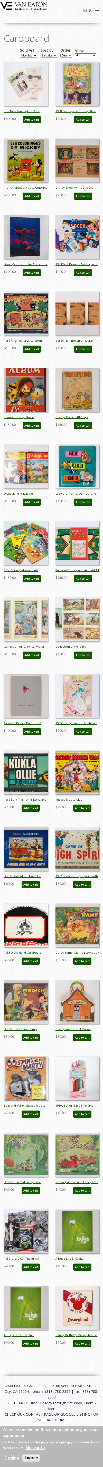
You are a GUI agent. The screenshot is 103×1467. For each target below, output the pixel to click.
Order (65, 50)
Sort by (47, 50)
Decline (12, 1458)
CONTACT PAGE (39, 1414)
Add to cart (31, 119)
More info (35, 1447)
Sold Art (27, 50)
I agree (31, 1458)
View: (79, 51)
